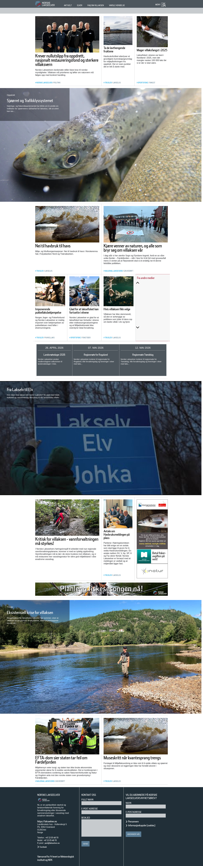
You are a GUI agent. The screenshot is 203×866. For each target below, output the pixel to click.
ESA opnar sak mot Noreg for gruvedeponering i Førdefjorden (154, 291)
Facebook (44, 845)
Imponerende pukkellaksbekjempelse (53, 317)
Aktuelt (68, 5)
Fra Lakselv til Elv (25, 389)
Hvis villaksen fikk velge (122, 308)
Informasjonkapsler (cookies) (146, 823)
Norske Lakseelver (51, 793)
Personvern (135, 819)
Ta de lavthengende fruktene (114, 51)
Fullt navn (88, 797)
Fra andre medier (151, 277)
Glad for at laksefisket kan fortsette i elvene (89, 310)
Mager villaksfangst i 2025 (152, 51)
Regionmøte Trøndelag (142, 354)
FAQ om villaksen (100, 5)
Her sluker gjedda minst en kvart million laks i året (153, 321)
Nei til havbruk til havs (60, 245)
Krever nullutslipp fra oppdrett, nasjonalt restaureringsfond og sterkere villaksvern (58, 62)
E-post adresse (91, 806)
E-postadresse (135, 810)
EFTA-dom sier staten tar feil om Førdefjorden (66, 758)
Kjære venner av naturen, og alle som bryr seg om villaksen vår (135, 250)
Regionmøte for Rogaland (95, 354)
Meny (158, 4)
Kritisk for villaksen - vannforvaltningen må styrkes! (59, 542)
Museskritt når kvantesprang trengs (135, 758)
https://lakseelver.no (50, 819)
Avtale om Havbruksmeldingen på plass (117, 537)
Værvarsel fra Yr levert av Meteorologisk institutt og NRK (57, 856)
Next (154, 336)
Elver (81, 5)
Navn (129, 801)
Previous (154, 282)
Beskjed (86, 816)
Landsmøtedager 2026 (54, 354)
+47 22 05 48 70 (54, 836)
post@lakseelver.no (55, 841)
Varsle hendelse (125, 5)
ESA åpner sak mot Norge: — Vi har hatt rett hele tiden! (155, 307)
